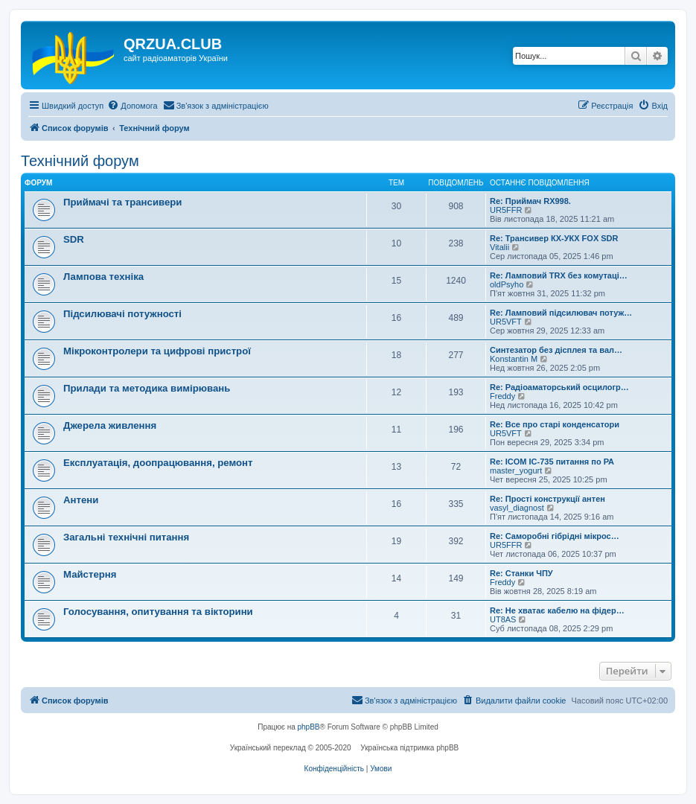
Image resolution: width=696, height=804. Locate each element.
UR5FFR (506, 209)
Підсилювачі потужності (122, 313)
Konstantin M (513, 358)
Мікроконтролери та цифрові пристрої (157, 351)
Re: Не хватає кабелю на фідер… (557, 610)
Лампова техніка (103, 276)
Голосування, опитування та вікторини (158, 611)
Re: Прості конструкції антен (547, 498)
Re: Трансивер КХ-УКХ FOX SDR (554, 238)
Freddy (502, 396)
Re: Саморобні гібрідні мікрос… (554, 536)
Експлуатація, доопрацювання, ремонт (158, 462)
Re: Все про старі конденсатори (554, 424)
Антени (80, 499)
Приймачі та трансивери (122, 202)
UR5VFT (506, 321)
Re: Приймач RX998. (530, 201)
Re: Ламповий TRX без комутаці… (559, 275)
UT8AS (503, 619)
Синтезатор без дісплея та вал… (556, 349)
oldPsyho (506, 284)
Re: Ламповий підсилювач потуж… (561, 312)
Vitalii (499, 247)
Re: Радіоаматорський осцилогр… (559, 387)
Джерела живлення (109, 425)
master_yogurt (516, 470)
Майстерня (89, 574)
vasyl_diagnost (517, 507)
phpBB (309, 727)
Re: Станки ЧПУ (521, 573)
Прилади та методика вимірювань (146, 388)
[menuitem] (132, 106)
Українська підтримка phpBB (409, 748)
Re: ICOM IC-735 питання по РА (552, 461)
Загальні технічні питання (126, 537)
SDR (73, 239)
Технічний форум (80, 161)
